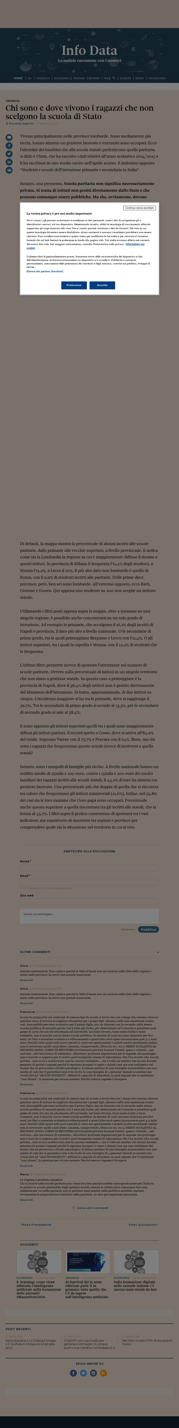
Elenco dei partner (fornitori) (45, 271)
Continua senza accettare (139, 207)
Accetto (102, 285)
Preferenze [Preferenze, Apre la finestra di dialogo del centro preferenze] (74, 285)
